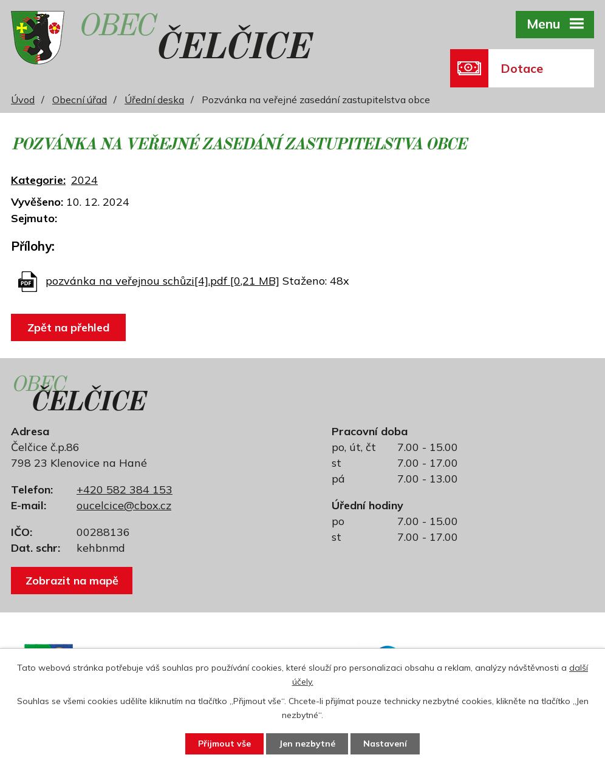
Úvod (23, 99)
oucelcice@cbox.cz (124, 505)
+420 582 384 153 (125, 490)
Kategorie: (38, 180)
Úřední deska (154, 99)
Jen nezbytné (307, 743)
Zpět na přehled (68, 327)
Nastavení (385, 743)
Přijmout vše (224, 743)
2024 (84, 180)
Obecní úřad (79, 99)
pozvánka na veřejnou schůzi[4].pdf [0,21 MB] (162, 281)
